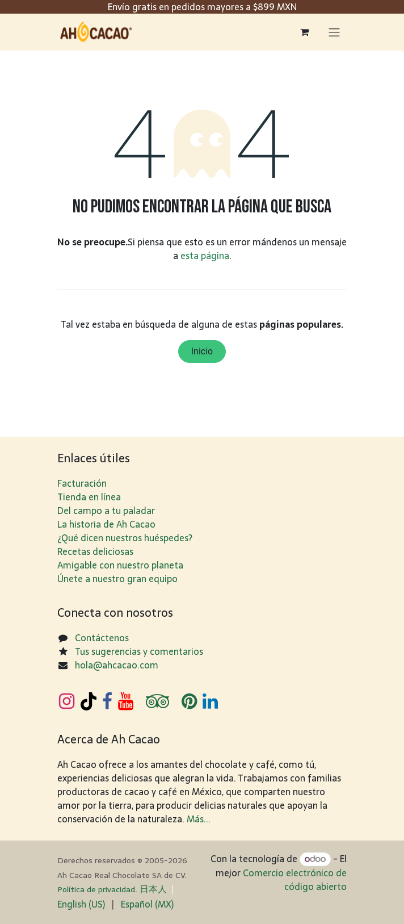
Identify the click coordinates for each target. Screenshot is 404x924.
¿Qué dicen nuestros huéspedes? (124, 537)
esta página (204, 255)
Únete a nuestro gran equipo (117, 578)
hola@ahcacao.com (116, 665)
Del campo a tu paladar (106, 510)
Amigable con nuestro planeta (120, 565)
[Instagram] (66, 701)
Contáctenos (102, 637)
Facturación (82, 483)
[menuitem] (81, 904)
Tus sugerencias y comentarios (139, 651)
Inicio (202, 351)
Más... (199, 819)
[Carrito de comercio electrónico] (304, 32)
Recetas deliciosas (95, 551)
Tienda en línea (89, 497)
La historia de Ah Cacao (106, 524)
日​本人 (153, 888)
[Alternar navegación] (334, 32)
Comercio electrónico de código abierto (295, 880)
